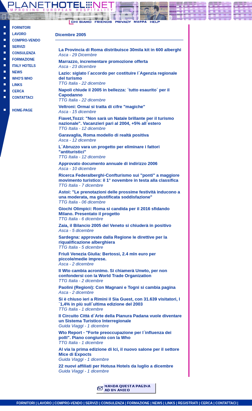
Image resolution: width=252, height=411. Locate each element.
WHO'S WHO (22, 78)
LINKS (17, 85)
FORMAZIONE (23, 59)
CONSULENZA (23, 53)
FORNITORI (21, 27)
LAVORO (19, 34)
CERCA (18, 91)
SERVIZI (18, 47)
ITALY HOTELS (23, 66)
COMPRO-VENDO (26, 40)
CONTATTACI (22, 97)
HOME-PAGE (22, 110)
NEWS (17, 72)
